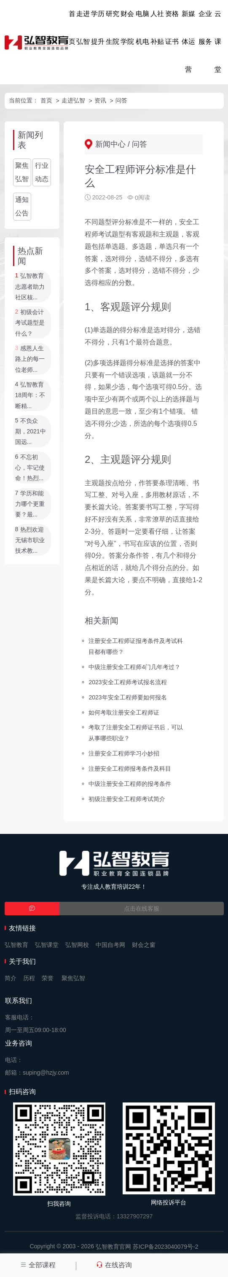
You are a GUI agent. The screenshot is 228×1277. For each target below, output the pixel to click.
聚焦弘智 (22, 172)
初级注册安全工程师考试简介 (127, 799)
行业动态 (41, 172)
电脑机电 (142, 27)
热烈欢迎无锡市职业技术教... (30, 540)
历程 (29, 978)
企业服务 (205, 27)
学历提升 (98, 27)
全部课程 (38, 1265)
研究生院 (112, 27)
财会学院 (127, 27)
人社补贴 (157, 27)
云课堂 (218, 41)
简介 (10, 978)
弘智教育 (16, 944)
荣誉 (48, 978)
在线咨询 (113, 1265)
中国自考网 (110, 944)
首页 (72, 27)
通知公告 (22, 206)
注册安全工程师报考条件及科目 (130, 768)
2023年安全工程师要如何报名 (127, 697)
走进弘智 (83, 27)
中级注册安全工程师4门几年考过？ (134, 667)
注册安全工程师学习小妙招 (124, 753)
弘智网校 (77, 944)
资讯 (100, 100)
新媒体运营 (188, 41)
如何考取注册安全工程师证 (124, 712)
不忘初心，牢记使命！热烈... (30, 468)
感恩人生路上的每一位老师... (30, 359)
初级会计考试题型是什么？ (30, 323)
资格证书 (172, 27)
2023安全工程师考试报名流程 (127, 681)
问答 (121, 100)
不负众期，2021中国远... (30, 431)
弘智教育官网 (113, 1246)
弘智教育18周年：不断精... (30, 395)
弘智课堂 (47, 944)
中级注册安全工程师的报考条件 (130, 783)
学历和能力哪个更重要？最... (30, 504)
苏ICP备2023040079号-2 (165, 1246)
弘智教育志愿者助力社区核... (30, 287)
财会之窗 (144, 944)
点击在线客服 (141, 908)
